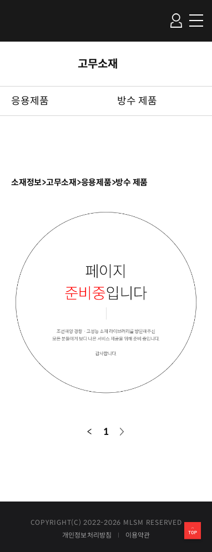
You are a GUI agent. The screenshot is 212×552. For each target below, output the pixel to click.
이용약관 (137, 535)
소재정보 (26, 182)
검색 (155, 20)
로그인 (175, 20)
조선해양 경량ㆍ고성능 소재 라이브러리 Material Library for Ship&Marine (32, 21)
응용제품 (30, 101)
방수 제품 (137, 101)
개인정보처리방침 (87, 535)
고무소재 (98, 64)
